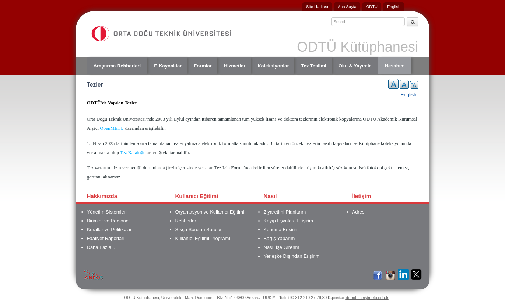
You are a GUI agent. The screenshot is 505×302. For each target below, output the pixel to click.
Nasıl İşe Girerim (281, 247)
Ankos (93, 274)
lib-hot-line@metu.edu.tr (367, 297)
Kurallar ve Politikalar (109, 229)
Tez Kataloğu (132, 152)
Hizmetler (235, 66)
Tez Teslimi (313, 66)
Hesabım (395, 66)
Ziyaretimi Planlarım (285, 212)
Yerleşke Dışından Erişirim (292, 256)
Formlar (202, 66)
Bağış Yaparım (279, 238)
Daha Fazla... (101, 247)
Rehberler (185, 220)
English (393, 6)
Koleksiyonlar (273, 66)
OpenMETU (112, 128)
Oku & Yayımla (355, 66)
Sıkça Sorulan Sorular (198, 229)
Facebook (377, 274)
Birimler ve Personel (108, 220)
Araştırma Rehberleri (117, 66)
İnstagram (390, 274)
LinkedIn (403, 274)
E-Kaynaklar (168, 66)
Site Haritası (317, 6)
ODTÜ (372, 6)
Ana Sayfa (347, 6)
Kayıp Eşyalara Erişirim (288, 220)
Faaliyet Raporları (106, 238)
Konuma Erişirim (281, 229)
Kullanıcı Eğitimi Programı (203, 238)
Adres (358, 212)
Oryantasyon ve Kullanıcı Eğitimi (209, 212)
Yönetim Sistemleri (107, 212)
